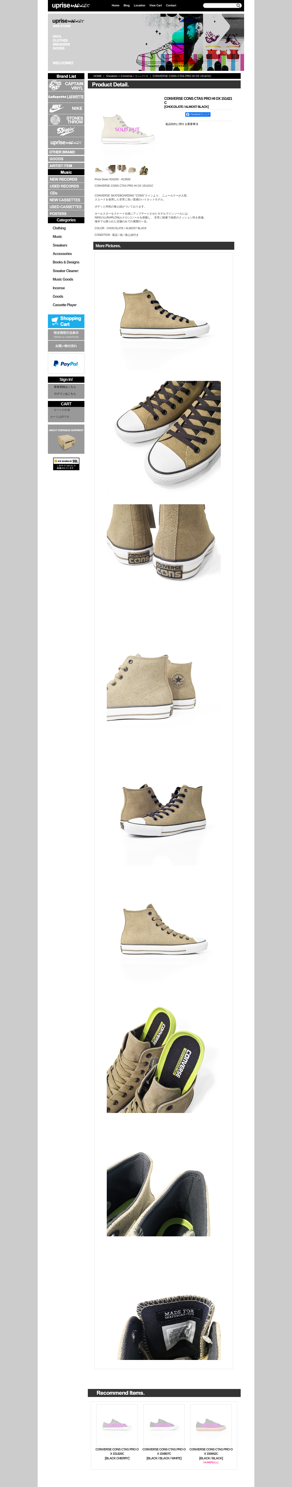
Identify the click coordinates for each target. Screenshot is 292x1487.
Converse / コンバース (134, 76)
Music (57, 237)
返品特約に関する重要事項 (181, 124)
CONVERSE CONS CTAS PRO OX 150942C (211, 1454)
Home (115, 5)
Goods (58, 296)
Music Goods (63, 279)
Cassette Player (64, 305)
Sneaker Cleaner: (66, 271)
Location (139, 5)
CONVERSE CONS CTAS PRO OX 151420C (117, 1454)
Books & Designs (66, 262)
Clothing (59, 228)
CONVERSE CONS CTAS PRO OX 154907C (164, 1454)
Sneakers (60, 245)
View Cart (155, 5)
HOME (98, 76)
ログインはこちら (65, 393)
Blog (127, 5)
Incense (59, 288)
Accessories (62, 254)
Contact (171, 5)
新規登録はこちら (65, 386)
